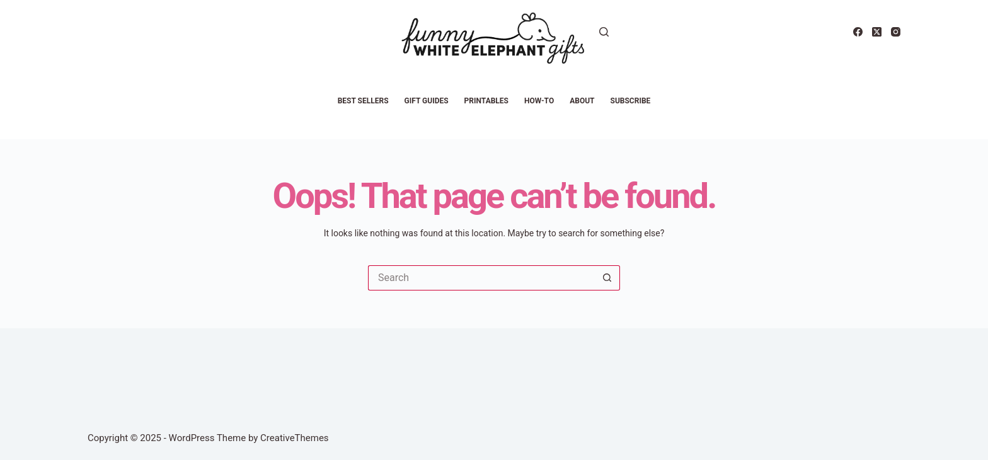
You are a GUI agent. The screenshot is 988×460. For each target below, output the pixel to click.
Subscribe (631, 100)
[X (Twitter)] (877, 32)
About (582, 100)
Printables (486, 100)
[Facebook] (858, 32)
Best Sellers (363, 100)
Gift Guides (427, 100)
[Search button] (607, 277)
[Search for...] (481, 277)
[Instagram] (895, 32)
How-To (539, 100)
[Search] (604, 32)
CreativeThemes (294, 438)
